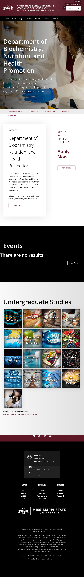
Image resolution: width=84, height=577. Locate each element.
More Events (74, 263)
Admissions (66, 168)
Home (7, 19)
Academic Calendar (15, 112)
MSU (23, 491)
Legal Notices (56, 529)
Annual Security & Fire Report (42, 531)
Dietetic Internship (11, 414)
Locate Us (65, 112)
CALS (23, 499)
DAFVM (23, 493)
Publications (42, 496)
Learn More (15, 205)
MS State (77, 1)
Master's (24, 414)
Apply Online (33, 112)
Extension (46, 19)
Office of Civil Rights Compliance (28, 549)
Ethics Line (48, 529)
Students (29, 19)
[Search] (78, 8)
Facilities (55, 19)
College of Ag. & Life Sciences (73, 4)
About (14, 19)
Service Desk (52, 559)
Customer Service (27, 529)
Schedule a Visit (50, 112)
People (21, 19)
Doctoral (33, 414)
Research (37, 19)
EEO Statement (38, 529)
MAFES (23, 496)
